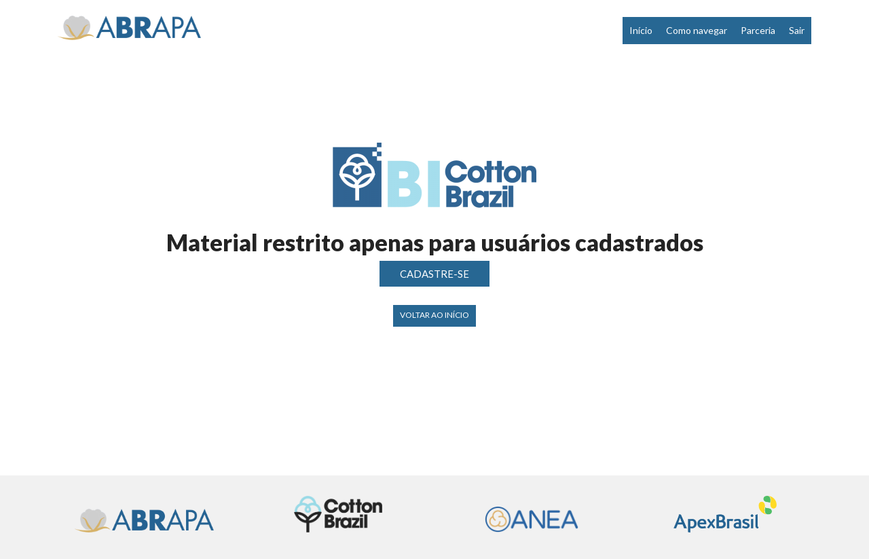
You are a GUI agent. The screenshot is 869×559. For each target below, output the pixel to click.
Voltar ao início (434, 315)
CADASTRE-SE (434, 274)
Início (640, 30)
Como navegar (696, 30)
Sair (797, 30)
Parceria (758, 30)
